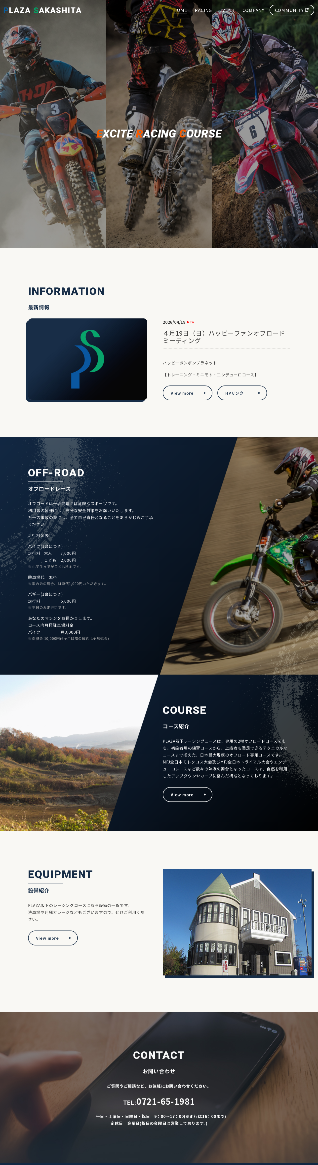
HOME (180, 9)
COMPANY (253, 9)
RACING (203, 9)
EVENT (227, 9)
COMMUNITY (292, 9)
